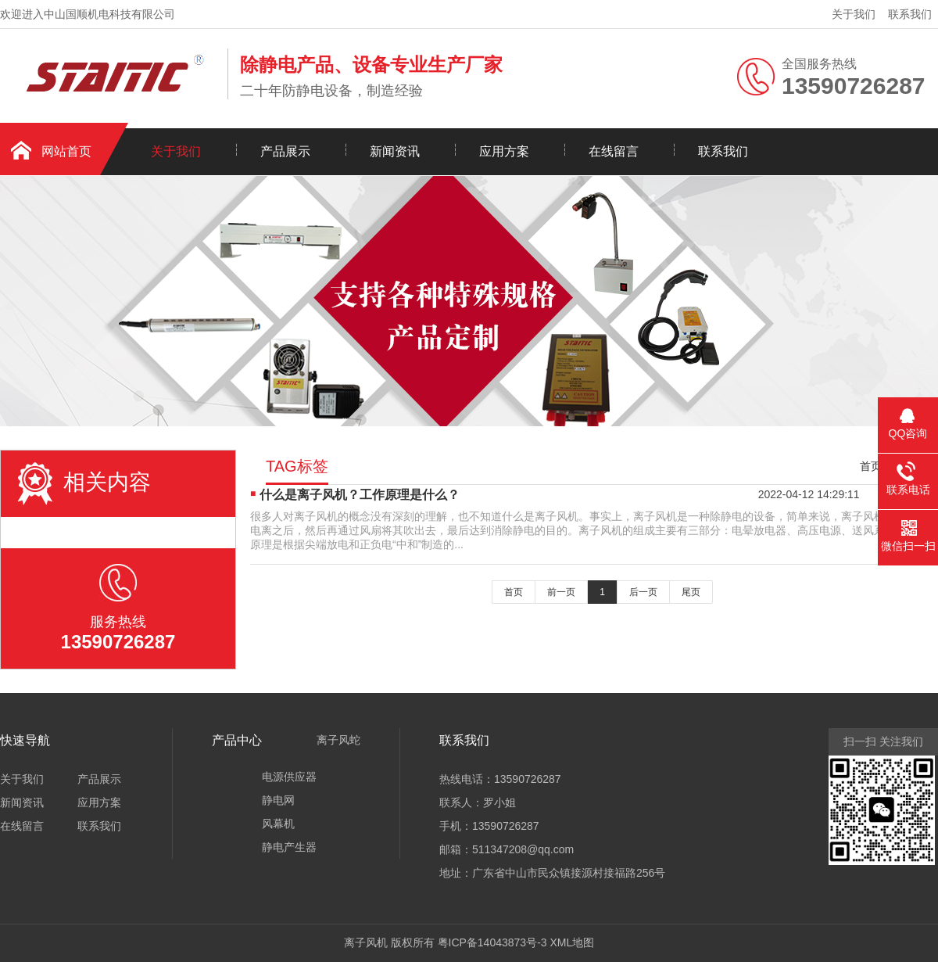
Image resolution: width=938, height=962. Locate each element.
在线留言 (614, 151)
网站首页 (66, 151)
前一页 (561, 592)
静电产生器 (289, 847)
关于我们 (853, 14)
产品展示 (285, 151)
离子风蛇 (338, 740)
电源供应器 (289, 776)
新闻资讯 (395, 151)
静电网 (278, 800)
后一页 (643, 592)
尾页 (691, 592)
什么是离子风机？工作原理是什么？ (360, 494)
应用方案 (504, 151)
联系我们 (910, 14)
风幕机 (278, 823)
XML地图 (572, 942)
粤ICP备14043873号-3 (492, 942)
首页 (871, 466)
